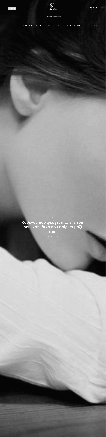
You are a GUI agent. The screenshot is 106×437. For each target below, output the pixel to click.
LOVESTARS (59, 26)
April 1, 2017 (49, 236)
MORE (50, 26)
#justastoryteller (40, 26)
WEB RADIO (77, 26)
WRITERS (68, 26)
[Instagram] (93, 8)
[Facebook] (91, 8)
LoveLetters (56, 236)
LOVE (53, 217)
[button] (97, 25)
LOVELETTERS (27, 26)
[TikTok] (96, 8)
